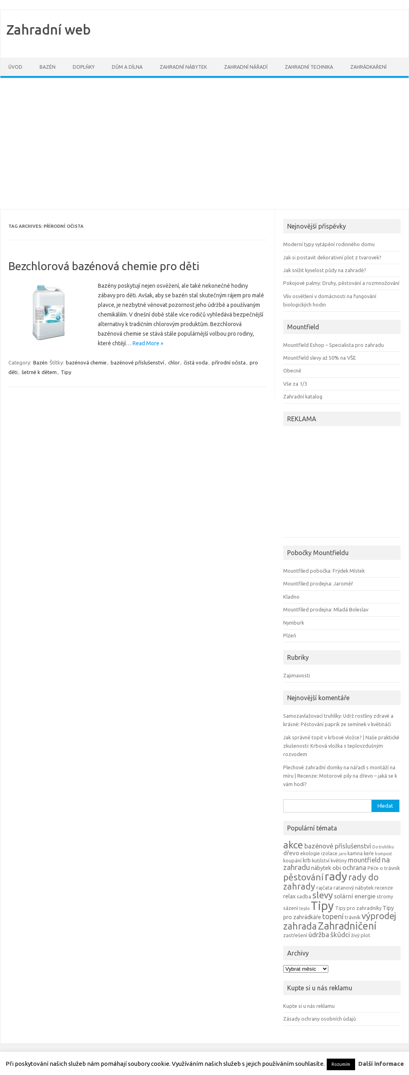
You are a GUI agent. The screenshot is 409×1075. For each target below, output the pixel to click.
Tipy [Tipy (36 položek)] (322, 905)
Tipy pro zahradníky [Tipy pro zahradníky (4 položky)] (358, 908)
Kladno (291, 596)
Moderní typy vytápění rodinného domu (329, 244)
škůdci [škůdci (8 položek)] (340, 934)
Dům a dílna (127, 67)
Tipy (66, 372)
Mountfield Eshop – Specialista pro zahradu (333, 345)
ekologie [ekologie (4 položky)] (310, 853)
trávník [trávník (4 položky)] (352, 917)
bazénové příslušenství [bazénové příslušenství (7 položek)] (337, 846)
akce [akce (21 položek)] (293, 844)
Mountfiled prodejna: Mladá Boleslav (325, 609)
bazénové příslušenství (137, 362)
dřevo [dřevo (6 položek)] (291, 853)
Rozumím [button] (341, 1064)
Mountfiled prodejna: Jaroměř (318, 583)
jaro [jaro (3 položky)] (342, 853)
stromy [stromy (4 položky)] (385, 896)
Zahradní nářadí (246, 67)
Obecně (292, 370)
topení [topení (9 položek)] (332, 916)
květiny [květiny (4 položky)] (339, 860)
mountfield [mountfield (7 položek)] (364, 860)
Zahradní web (48, 29)
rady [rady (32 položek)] (336, 876)
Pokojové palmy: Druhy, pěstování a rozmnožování (341, 283)
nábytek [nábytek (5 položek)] (321, 868)
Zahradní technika (309, 67)
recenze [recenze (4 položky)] (384, 887)
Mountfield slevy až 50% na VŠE (319, 357)
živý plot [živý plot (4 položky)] (360, 935)
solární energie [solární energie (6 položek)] (354, 896)
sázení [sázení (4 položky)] (290, 908)
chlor (174, 362)
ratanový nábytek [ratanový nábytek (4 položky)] (353, 887)
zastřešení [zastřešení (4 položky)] (295, 935)
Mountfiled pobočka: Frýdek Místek (324, 570)
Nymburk (293, 622)
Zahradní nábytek (183, 67)
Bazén (48, 67)
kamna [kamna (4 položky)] (355, 853)
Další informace (381, 1063)
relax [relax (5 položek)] (289, 896)
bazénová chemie (86, 362)
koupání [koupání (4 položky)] (292, 860)
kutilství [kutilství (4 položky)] (321, 860)
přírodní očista (229, 362)
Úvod (15, 67)
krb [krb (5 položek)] (307, 860)
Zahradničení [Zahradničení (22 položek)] (347, 926)
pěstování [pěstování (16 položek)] (303, 877)
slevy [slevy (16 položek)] (322, 895)
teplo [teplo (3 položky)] (304, 908)
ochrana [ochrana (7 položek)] (354, 867)
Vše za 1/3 (295, 383)
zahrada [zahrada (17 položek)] (300, 926)
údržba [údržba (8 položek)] (318, 934)
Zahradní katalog (302, 396)
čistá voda (196, 362)
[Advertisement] (204, 143)
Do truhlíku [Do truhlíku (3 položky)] (383, 846)
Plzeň (289, 635)
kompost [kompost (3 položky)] (383, 853)
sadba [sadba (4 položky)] (304, 896)
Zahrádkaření (368, 67)
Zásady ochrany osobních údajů (319, 1018)
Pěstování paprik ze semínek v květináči (346, 724)
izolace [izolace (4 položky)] (329, 853)
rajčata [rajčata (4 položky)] (324, 887)
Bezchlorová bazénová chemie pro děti (103, 266)
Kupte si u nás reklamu (309, 1006)
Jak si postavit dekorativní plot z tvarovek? (332, 257)
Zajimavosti (296, 675)
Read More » (148, 343)
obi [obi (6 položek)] (336, 867)
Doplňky (84, 67)
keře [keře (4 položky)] (369, 853)
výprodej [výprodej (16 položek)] (378, 916)
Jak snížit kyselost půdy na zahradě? (324, 270)
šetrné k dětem (39, 372)
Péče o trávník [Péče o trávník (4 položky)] (383, 868)
